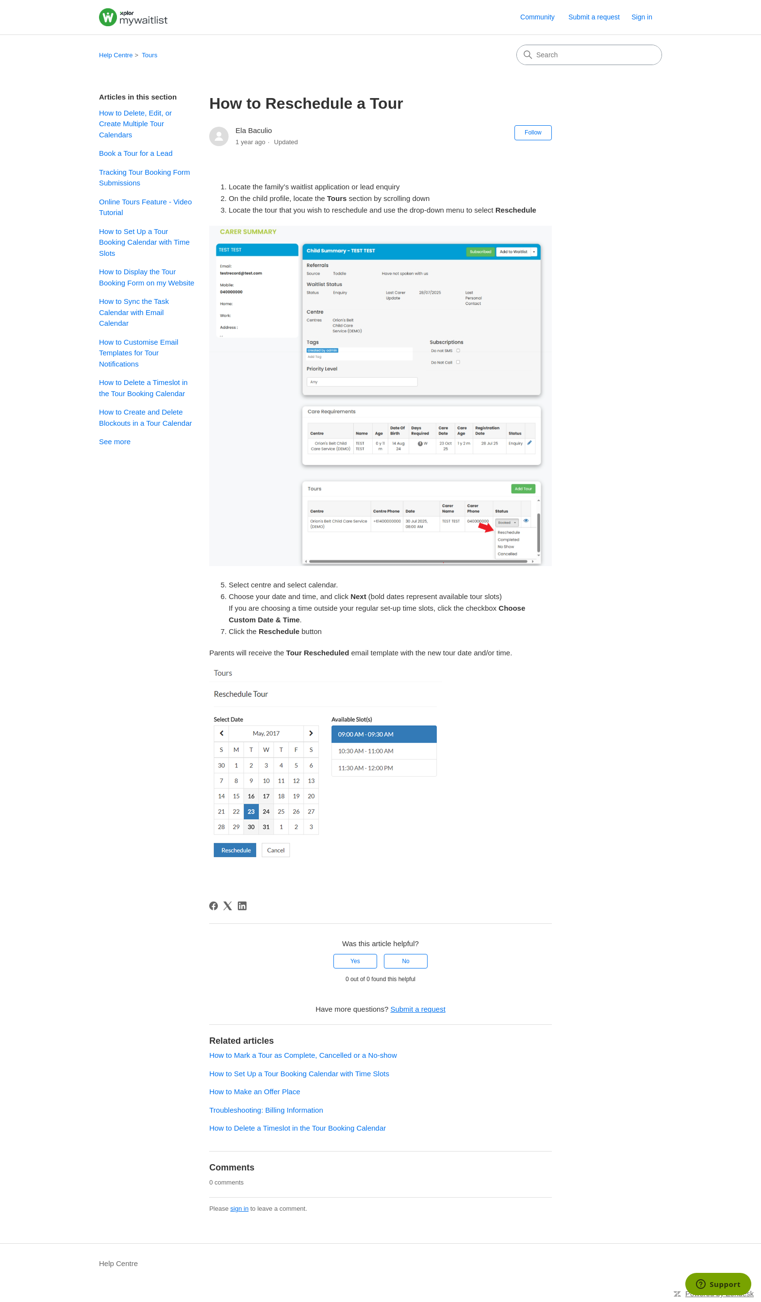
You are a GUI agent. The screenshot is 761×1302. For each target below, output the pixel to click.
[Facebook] (213, 905)
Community (537, 17)
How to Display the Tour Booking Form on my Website (146, 277)
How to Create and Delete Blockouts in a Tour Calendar (145, 417)
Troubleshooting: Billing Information (266, 1110)
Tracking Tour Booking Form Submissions (144, 177)
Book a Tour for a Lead (136, 153)
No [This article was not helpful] (405, 961)
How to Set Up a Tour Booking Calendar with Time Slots (144, 242)
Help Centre (115, 55)
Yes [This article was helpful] (355, 961)
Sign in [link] (641, 17)
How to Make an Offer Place (254, 1091)
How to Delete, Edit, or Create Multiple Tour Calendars (135, 124)
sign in (240, 1208)
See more (115, 441)
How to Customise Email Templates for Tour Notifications (138, 353)
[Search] (589, 55)
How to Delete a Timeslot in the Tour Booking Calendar (143, 388)
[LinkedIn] (242, 905)
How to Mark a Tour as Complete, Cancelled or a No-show (303, 1055)
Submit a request (594, 17)
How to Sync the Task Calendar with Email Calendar (134, 312)
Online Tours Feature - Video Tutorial (145, 207)
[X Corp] (227, 905)
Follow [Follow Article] (533, 132)
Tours (149, 55)
